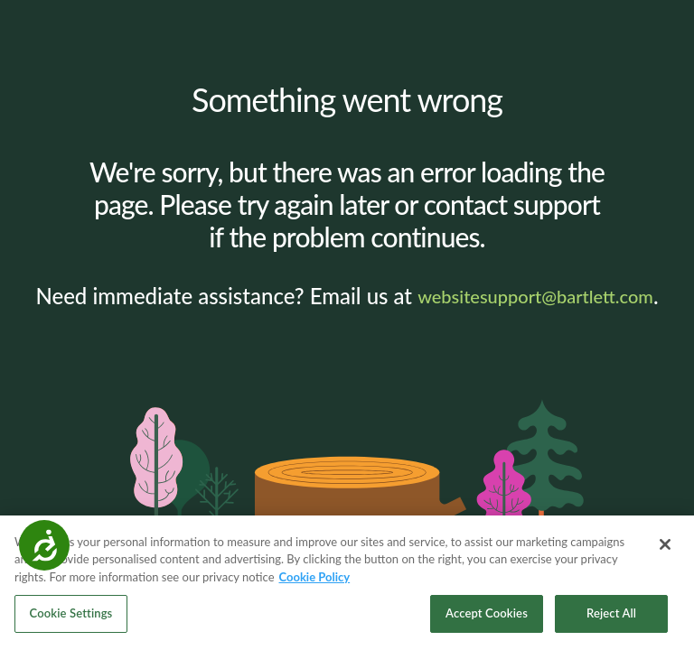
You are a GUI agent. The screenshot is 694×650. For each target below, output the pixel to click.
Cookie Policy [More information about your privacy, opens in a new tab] (315, 578)
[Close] (665, 546)
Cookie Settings (71, 615)
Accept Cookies (486, 615)
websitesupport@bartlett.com (535, 296)
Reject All (611, 615)
